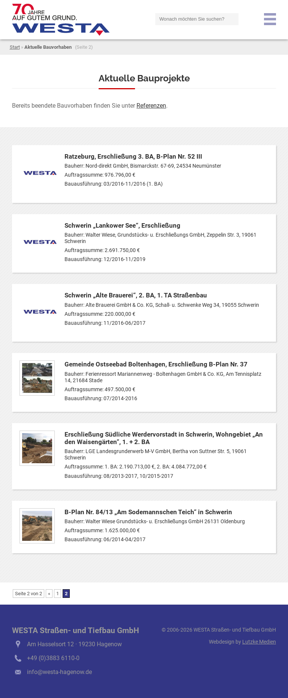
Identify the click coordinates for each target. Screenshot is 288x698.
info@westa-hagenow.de (59, 671)
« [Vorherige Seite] (49, 593)
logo (61, 20)
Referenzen (151, 105)
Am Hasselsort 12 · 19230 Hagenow (74, 644)
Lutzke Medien (259, 642)
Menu (270, 19)
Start (15, 47)
